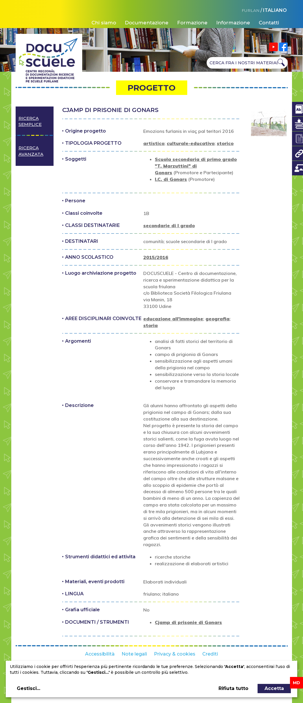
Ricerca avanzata (31, 151)
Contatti (269, 22)
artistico (153, 143)
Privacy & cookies (174, 654)
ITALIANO (275, 10)
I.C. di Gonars (171, 179)
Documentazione (146, 22)
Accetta (274, 688)
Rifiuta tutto (233, 688)
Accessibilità (100, 654)
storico (225, 143)
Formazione (192, 22)
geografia (217, 319)
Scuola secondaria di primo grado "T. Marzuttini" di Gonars (196, 165)
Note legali (134, 654)
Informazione (233, 22)
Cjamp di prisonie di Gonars (188, 622)
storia (150, 325)
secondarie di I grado (169, 225)
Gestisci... (28, 688)
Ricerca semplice (30, 121)
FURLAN (251, 10)
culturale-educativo (190, 143)
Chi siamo (103, 22)
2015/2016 (155, 257)
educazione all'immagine (173, 319)
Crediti (210, 654)
